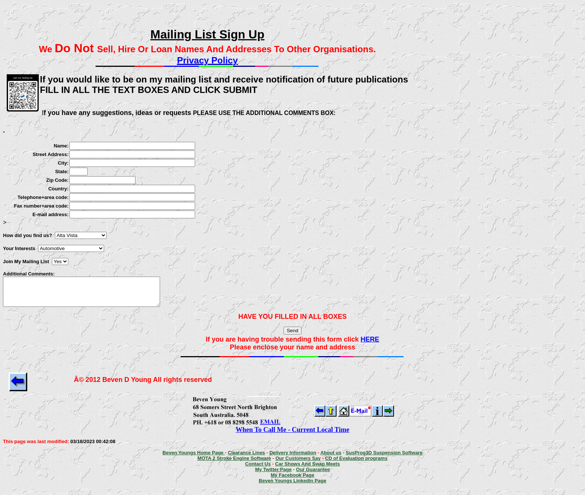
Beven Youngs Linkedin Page (292, 486)
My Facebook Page (292, 480)
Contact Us (258, 469)
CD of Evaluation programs (356, 464)
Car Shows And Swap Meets (307, 469)
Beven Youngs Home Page (194, 458)
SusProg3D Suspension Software (384, 458)
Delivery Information (292, 458)
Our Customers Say (297, 464)
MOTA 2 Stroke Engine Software (234, 464)
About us (330, 458)
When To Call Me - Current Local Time (293, 435)
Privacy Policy (207, 60)
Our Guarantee (313, 475)
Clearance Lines (246, 458)
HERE (370, 345)
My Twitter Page (273, 475)
